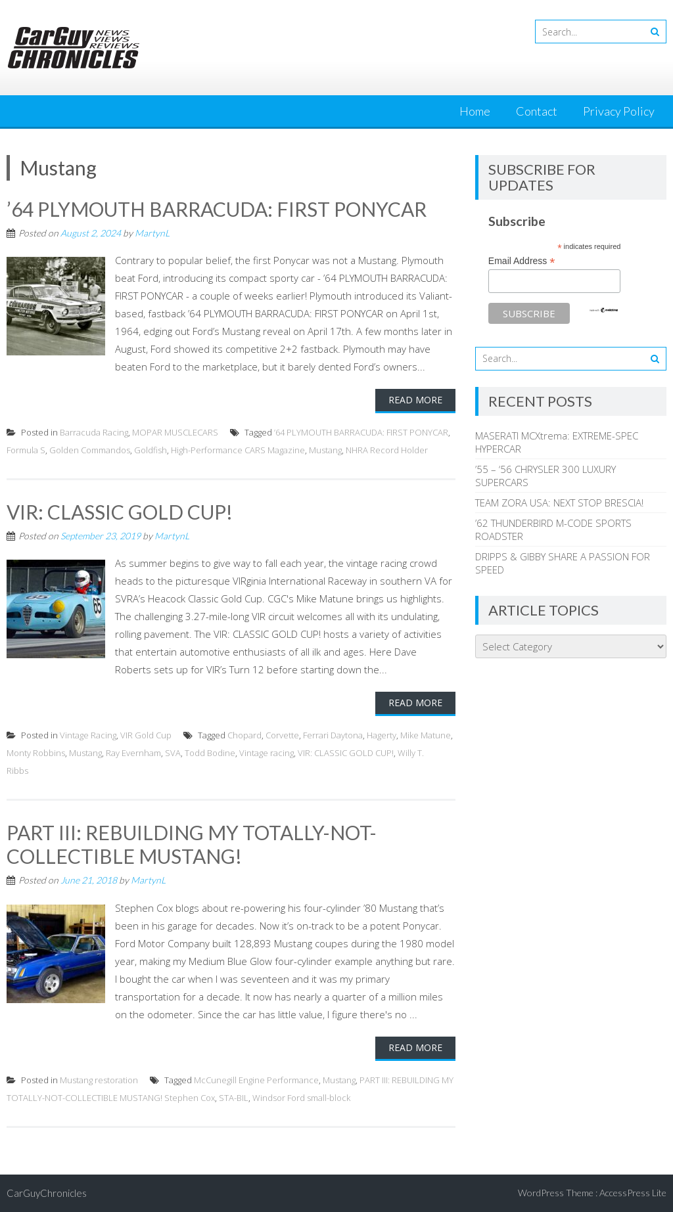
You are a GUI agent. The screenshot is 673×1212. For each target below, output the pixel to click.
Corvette (282, 735)
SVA (173, 753)
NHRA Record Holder (387, 450)
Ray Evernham (133, 753)
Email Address (521, 261)
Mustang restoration (99, 1080)
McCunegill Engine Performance (256, 1080)
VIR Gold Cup (146, 735)
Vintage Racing (88, 735)
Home (474, 111)
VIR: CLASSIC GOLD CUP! (120, 512)
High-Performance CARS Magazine (238, 450)
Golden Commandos (89, 450)
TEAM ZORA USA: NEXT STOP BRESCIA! (559, 502)
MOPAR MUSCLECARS (175, 432)
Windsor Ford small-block (301, 1098)
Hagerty (381, 735)
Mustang (325, 450)
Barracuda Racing (94, 432)
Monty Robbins (36, 753)
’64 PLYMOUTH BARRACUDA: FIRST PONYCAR (217, 209)
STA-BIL (233, 1098)
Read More (415, 399)
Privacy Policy (619, 111)
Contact (536, 111)
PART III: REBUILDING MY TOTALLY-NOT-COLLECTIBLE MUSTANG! (192, 844)
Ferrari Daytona (333, 735)
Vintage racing (266, 753)
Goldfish (150, 450)
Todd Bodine (210, 753)
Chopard (244, 735)
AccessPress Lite (632, 1192)
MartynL (152, 232)
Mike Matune (425, 735)
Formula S (26, 450)
